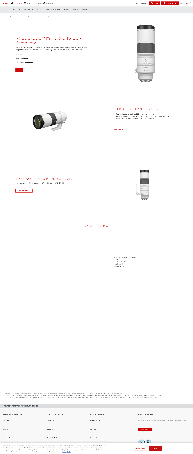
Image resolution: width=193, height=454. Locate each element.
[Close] (189, 448)
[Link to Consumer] (5, 3)
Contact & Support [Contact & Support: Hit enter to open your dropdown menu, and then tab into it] (83, 10)
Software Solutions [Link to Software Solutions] (8, 430)
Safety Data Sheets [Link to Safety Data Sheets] (52, 427)
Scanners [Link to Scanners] (5, 427)
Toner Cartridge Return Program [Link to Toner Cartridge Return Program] (55, 430)
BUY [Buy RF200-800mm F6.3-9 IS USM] (19, 77)
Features (118, 137)
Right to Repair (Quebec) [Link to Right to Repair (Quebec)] (54, 432)
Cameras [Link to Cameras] (5, 417)
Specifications (24, 198)
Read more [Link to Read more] (19, 61)
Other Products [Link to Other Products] (7, 432)
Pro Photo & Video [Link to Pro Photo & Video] (52, 422)
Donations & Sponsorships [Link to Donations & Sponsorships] (97, 430)
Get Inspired (52, 10)
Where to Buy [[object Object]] (170, 3)
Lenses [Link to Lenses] (15, 16)
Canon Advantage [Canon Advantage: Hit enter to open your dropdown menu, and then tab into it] (66, 10)
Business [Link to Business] (49, 420)
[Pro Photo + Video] (35, 3)
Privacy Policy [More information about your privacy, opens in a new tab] (66, 452)
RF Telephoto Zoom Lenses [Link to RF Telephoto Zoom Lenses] (39, 16)
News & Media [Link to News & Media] (94, 422)
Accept (155, 448)
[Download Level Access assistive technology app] (144, 442)
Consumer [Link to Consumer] (6, 16)
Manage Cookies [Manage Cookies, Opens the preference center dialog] (140, 448)
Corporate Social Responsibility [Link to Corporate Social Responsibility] (99, 427)
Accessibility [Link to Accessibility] (93, 432)
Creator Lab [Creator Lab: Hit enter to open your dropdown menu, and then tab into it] (28, 10)
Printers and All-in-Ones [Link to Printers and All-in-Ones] (9, 422)
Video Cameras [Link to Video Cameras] (7, 425)
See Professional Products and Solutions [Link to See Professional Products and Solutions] (14, 435)
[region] (96, 448)
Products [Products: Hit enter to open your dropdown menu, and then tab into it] (16, 10)
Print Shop (41, 10)
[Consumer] (18, 3)
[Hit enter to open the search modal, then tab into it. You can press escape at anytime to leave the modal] (190, 3)
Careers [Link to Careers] (92, 420)
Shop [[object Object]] (154, 3)
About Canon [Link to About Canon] (93, 417)
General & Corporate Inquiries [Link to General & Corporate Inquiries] (55, 425)
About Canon (141, 3)
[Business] (51, 3)
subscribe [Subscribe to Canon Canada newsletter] (145, 430)
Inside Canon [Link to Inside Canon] (93, 425)
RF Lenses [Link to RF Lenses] (24, 16)
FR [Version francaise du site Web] (186, 3)
